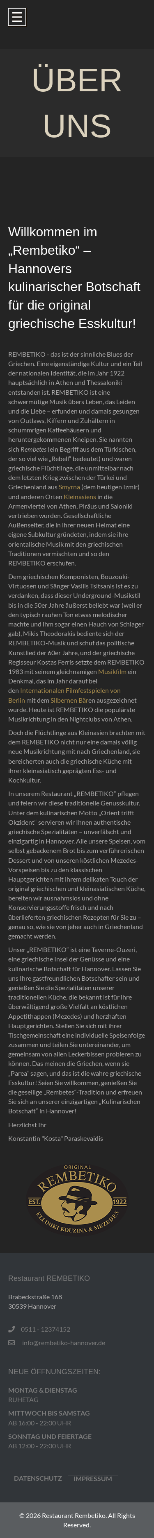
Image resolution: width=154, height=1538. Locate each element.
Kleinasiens (80, 496)
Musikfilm (112, 671)
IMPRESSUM (93, 1478)
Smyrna (69, 487)
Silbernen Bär (69, 700)
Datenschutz (38, 1478)
